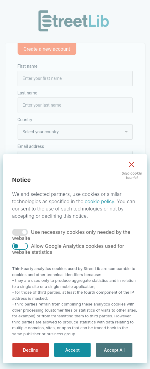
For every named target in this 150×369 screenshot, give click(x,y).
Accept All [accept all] (114, 350)
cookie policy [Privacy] (99, 201)
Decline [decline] (30, 350)
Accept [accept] (72, 350)
